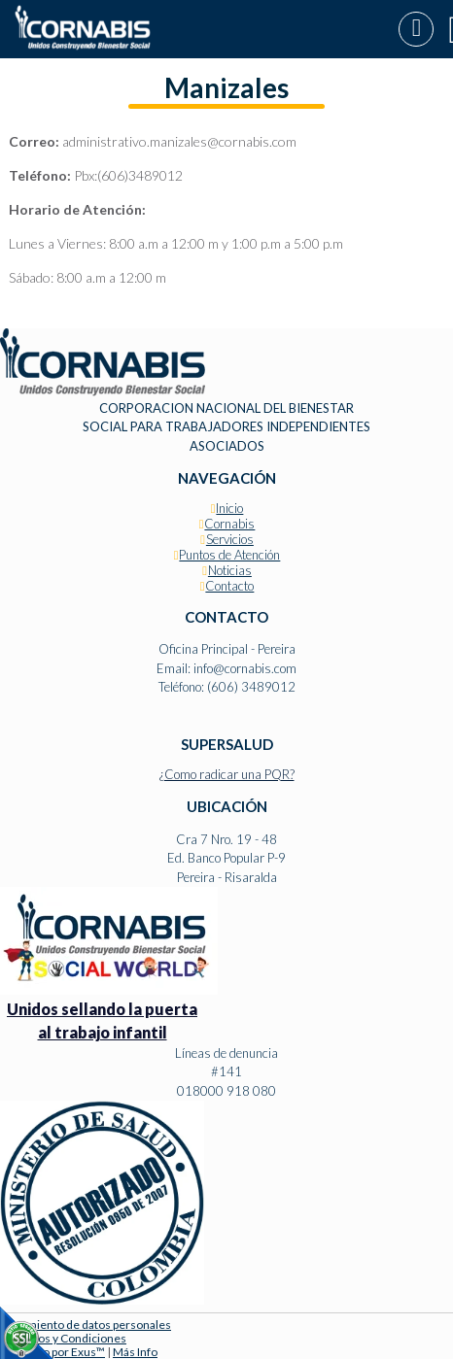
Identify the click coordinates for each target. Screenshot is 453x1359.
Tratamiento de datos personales (85, 1324)
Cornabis (229, 523)
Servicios (230, 539)
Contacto (229, 586)
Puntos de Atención (229, 554)
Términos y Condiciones (63, 1338)
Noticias (230, 570)
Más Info (135, 1351)
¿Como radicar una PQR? (227, 774)
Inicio (229, 508)
